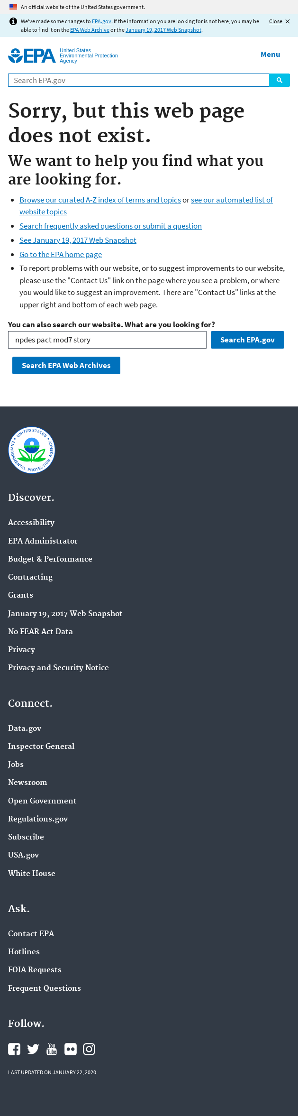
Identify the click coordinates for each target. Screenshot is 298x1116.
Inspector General (41, 747)
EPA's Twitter (33, 1049)
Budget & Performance (50, 559)
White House (31, 874)
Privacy (21, 650)
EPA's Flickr (70, 1049)
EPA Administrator (43, 541)
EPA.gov (101, 21)
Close (275, 21)
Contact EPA (31, 934)
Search (279, 80)
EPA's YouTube (51, 1049)
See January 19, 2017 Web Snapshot (77, 240)
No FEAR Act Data (40, 632)
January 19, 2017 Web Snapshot (163, 29)
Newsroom (27, 783)
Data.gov (24, 729)
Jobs (16, 765)
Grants (20, 595)
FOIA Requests (35, 970)
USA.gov (23, 855)
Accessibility (31, 523)
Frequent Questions (44, 989)
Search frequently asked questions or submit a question (110, 226)
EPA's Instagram (89, 1049)
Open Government (42, 801)
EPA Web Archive (89, 29)
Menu (270, 54)
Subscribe (26, 837)
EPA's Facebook (14, 1049)
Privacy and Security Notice (58, 668)
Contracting (30, 577)
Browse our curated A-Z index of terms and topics (100, 199)
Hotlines (24, 952)
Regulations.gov (38, 819)
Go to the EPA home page (60, 254)
